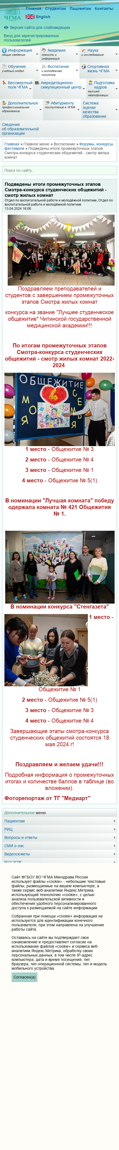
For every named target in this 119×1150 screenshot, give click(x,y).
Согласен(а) (24, 977)
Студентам (55, 8)
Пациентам (80, 8)
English (38, 17)
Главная (33, 8)
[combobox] (59, 170)
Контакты (104, 8)
